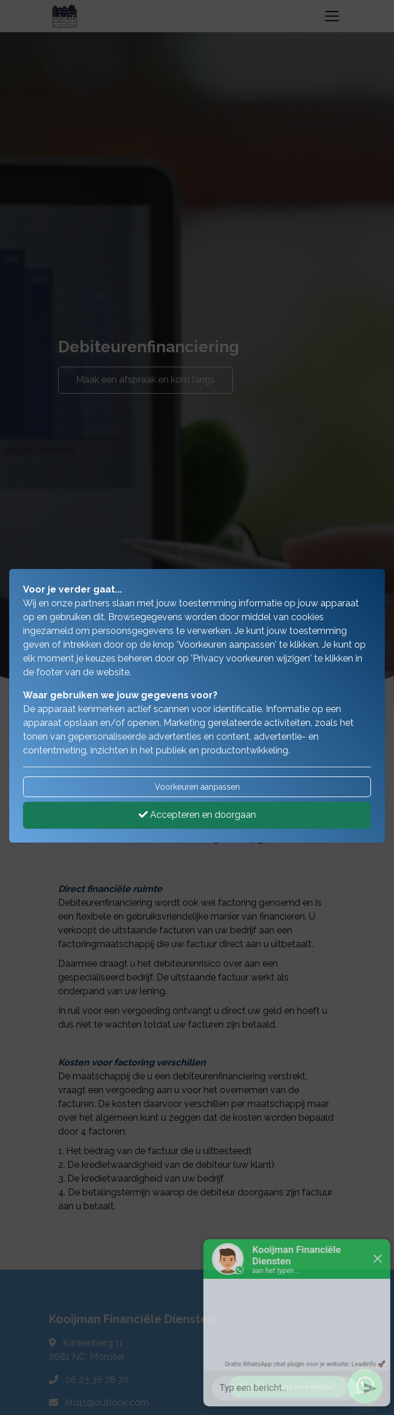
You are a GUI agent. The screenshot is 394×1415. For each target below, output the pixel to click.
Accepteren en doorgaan (197, 814)
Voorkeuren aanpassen (197, 786)
